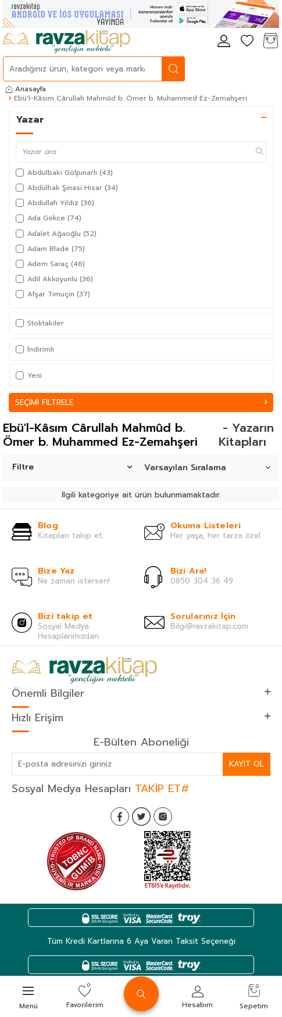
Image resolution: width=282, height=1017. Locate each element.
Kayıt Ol (246, 763)
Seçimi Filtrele (141, 402)
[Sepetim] (270, 41)
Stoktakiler (40, 323)
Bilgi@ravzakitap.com (209, 626)
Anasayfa (26, 89)
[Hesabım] (224, 41)
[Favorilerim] (247, 41)
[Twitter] (141, 816)
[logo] (66, 41)
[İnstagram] (163, 816)
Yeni (29, 375)
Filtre (72, 467)
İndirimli (35, 349)
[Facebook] (119, 816)
